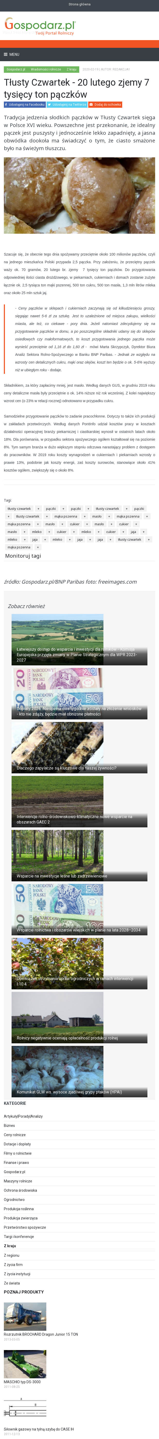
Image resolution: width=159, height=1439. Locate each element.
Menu (14, 54)
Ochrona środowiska (20, 1190)
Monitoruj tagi (23, 555)
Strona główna (80, 4)
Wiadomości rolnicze (46, 69)
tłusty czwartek (19, 508)
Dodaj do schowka (105, 105)
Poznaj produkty (24, 1292)
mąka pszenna (66, 516)
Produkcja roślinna (19, 1209)
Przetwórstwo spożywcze (25, 1227)
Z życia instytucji (17, 1274)
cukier (75, 524)
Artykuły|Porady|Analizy (23, 1116)
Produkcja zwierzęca (21, 1218)
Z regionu (11, 1255)
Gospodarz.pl (14, 1172)
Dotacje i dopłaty (17, 1144)
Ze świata (12, 1283)
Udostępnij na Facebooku (25, 105)
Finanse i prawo (16, 1163)
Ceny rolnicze (15, 1135)
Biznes (9, 1126)
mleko (37, 531)
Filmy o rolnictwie (18, 1153)
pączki (51, 508)
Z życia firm (13, 1265)
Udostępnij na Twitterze (67, 105)
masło (97, 516)
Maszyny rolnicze (18, 1181)
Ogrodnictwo (14, 1200)
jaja (133, 531)
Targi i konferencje (19, 1237)
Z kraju (71, 69)
